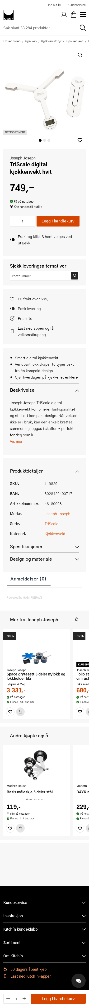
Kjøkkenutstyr (51, 40)
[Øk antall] (30, 221)
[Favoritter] (10, 711)
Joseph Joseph (23, 158)
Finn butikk (54, 5)
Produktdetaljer (26, 470)
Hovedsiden (12, 40)
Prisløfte (25, 318)
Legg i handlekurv (58, 221)
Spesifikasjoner (26, 546)
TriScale (51, 523)
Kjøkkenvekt (75, 40)
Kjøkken (31, 40)
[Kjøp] (20, 711)
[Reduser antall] (14, 221)
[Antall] (22, 221)
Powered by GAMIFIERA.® (24, 597)
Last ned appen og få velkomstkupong (36, 331)
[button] (80, 140)
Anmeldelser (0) (28, 578)
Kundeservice (77, 5)
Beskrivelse (22, 389)
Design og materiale (31, 558)
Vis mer (16, 441)
